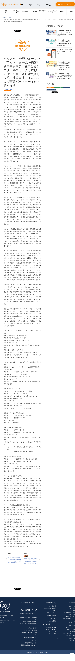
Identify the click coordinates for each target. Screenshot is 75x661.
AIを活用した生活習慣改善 (49, 608)
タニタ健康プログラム (5, 11)
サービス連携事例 (51, 621)
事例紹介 (62, 11)
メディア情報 (58, 87)
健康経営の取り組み (69, 612)
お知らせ (7, 90)
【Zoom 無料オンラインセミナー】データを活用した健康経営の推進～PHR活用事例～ (64, 33)
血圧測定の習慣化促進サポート (29, 645)
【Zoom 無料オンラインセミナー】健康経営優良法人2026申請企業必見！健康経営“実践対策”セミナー (64, 42)
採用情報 (30, 5)
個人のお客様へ (71, 629)
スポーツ (66, 87)
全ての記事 (8, 17)
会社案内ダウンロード (69, 618)
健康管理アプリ (42, 11)
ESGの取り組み (71, 614)
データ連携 (53, 619)
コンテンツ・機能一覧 (50, 606)
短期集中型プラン (33, 628)
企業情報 (70, 11)
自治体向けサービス (31, 637)
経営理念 (72, 608)
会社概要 (72, 610)
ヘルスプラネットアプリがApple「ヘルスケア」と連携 (64, 51)
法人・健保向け (16, 11)
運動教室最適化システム (31, 643)
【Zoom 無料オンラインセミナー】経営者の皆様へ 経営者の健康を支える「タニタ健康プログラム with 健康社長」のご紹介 (64, 65)
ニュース (22, 5)
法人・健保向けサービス (29, 610)
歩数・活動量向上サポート (30, 621)
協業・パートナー (70, 627)
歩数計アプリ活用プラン (31, 630)
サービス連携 (33, 11)
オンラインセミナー (51, 629)
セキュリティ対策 (70, 635)
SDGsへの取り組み (70, 616)
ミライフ (54, 610)
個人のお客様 (39, 5)
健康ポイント (34, 640)
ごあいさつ (72, 606)
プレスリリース (51, 89)
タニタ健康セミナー (52, 11)
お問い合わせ (71, 625)
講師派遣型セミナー (51, 627)
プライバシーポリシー (69, 633)
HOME (3, 17)
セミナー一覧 (52, 631)
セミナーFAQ (52, 634)
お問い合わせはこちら (67, 4)
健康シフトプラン (51, 612)
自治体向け (25, 11)
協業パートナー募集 (49, 5)
